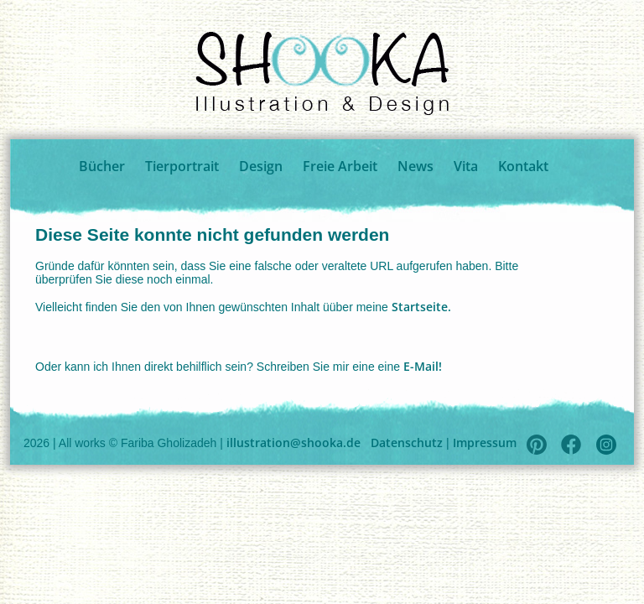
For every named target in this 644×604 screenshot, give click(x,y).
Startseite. (421, 307)
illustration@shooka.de (293, 442)
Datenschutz (407, 442)
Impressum (485, 442)
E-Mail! (422, 366)
